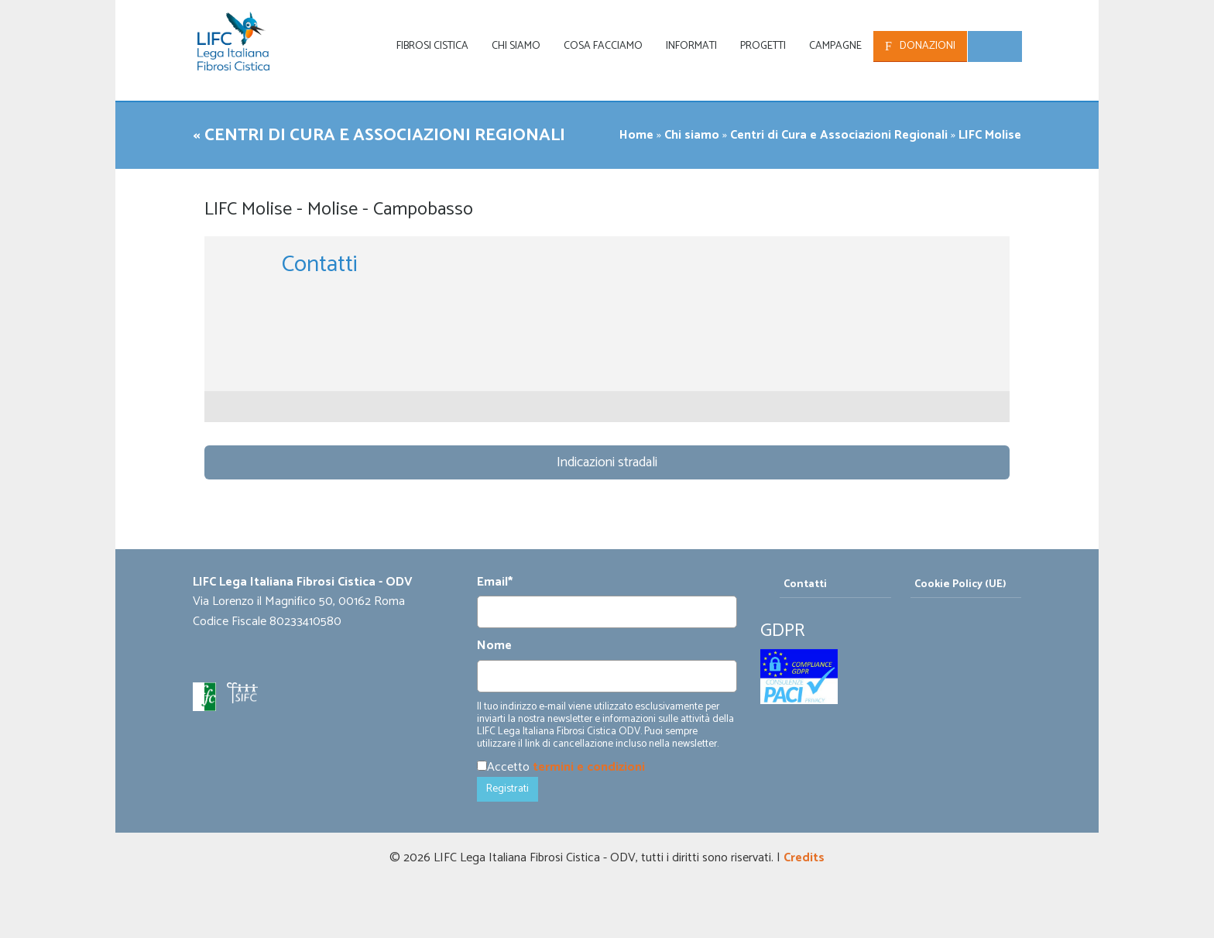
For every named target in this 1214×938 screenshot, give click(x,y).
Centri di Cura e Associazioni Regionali (839, 135)
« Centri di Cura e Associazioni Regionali (389, 135)
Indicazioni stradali (607, 462)
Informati (691, 46)
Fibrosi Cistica (432, 46)
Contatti (805, 584)
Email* (495, 582)
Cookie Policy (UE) (960, 584)
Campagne (835, 46)
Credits (804, 857)
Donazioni (927, 46)
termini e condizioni (589, 767)
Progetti (763, 46)
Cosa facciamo (603, 46)
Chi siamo (516, 46)
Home (636, 135)
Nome (494, 646)
